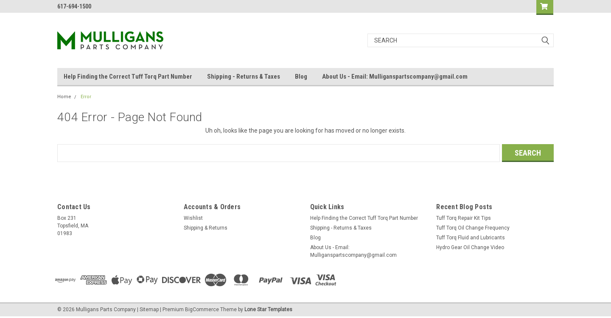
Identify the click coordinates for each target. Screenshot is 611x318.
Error (86, 96)
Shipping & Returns (205, 228)
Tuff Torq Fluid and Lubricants (470, 238)
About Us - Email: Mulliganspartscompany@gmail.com (395, 76)
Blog (301, 76)
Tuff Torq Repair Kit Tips (463, 218)
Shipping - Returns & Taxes (243, 76)
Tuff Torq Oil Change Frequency (473, 228)
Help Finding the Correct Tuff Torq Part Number (128, 76)
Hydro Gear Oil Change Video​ (470, 247)
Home (64, 96)
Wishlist (193, 218)
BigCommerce (202, 309)
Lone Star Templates (268, 309)
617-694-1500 (74, 6)
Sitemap (149, 309)
